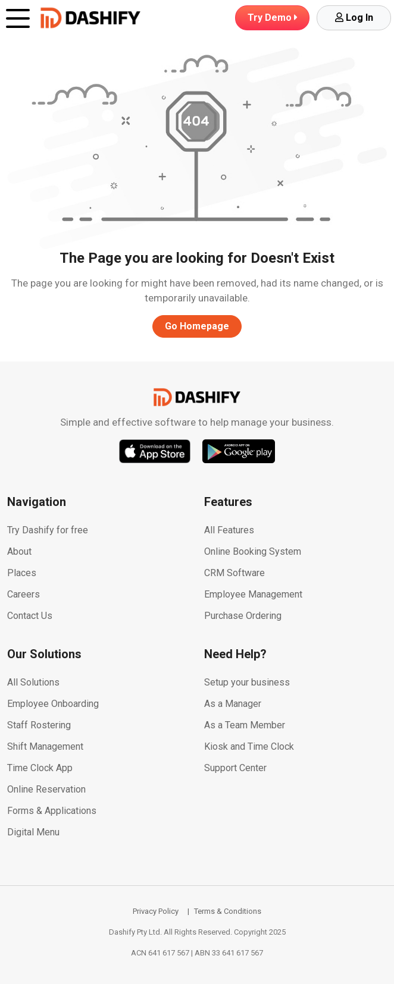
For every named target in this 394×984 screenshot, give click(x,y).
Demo (273, 17)
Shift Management (45, 746)
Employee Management (253, 594)
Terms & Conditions (227, 911)
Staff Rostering (39, 725)
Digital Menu (33, 832)
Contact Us (29, 615)
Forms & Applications (51, 810)
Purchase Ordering (243, 615)
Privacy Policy (156, 911)
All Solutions (33, 682)
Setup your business (247, 682)
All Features (229, 530)
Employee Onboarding (53, 703)
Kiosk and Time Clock (249, 746)
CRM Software (234, 573)
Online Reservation (46, 789)
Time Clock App (40, 768)
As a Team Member (244, 725)
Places (21, 573)
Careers (23, 594)
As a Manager (232, 703)
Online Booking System (252, 551)
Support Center (235, 768)
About (19, 551)
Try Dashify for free (47, 530)
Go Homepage (197, 326)
